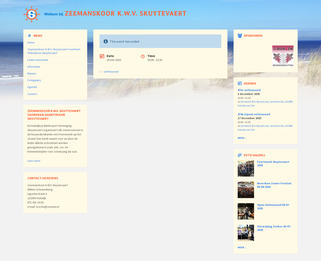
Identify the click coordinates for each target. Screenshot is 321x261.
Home (31, 42)
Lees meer (34, 161)
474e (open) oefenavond (254, 114)
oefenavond (111, 71)
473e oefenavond (249, 90)
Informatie (33, 66)
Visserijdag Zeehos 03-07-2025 (274, 228)
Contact (32, 94)
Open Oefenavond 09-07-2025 (273, 206)
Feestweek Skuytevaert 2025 (273, 163)
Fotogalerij (34, 80)
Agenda (32, 87)
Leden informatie (37, 60)
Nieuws (31, 73)
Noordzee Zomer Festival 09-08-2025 (274, 185)
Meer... (242, 137)
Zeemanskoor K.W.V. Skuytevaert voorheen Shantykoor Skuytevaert (53, 51)
